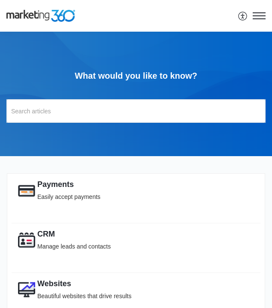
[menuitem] (243, 16)
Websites (54, 283)
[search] (136, 111)
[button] (243, 16)
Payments (55, 184)
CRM (46, 234)
